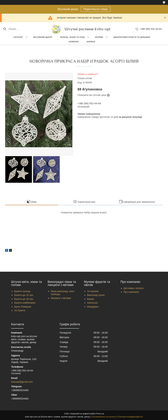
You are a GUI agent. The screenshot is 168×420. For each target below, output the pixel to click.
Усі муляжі (93, 291)
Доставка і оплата (133, 288)
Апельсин (92, 302)
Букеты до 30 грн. (24, 299)
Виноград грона (96, 295)
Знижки (90, 42)
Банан (90, 299)
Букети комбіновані (24, 302)
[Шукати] (5, 29)
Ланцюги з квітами (61, 298)
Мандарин (93, 306)
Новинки (74, 42)
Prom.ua (100, 413)
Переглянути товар (95, 9)
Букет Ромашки (22, 306)
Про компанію (131, 292)
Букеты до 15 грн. (24, 295)
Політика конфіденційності (130, 417)
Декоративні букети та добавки (132, 37)
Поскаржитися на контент (104, 417)
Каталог (18, 37)
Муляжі (99, 37)
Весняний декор (42, 37)
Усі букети (19, 310)
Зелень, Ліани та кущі (72, 37)
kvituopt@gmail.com (22, 381)
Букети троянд (22, 291)
